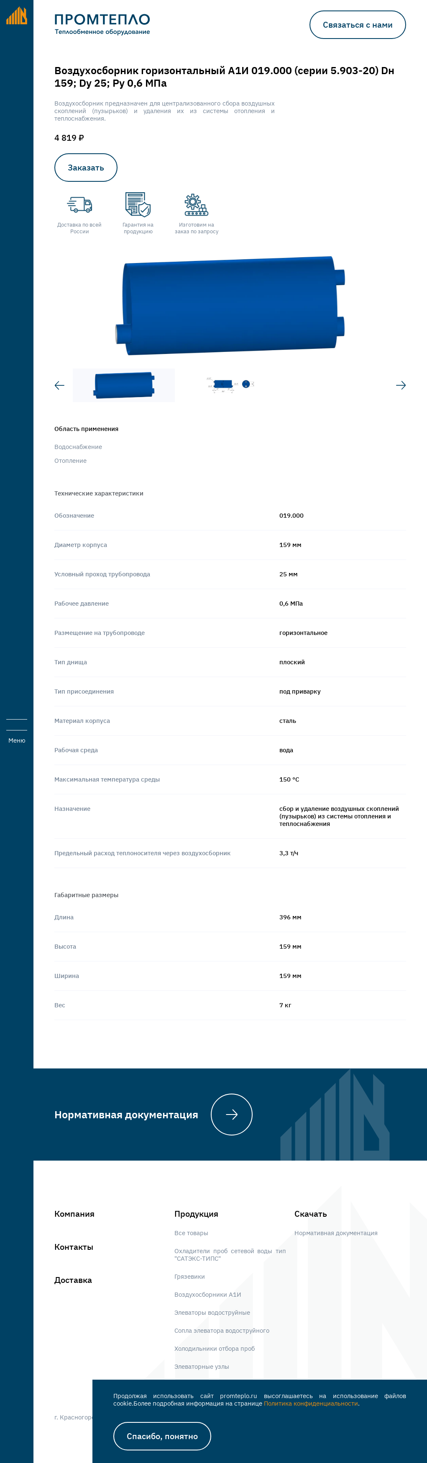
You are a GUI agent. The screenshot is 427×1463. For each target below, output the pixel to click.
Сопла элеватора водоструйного (221, 1330)
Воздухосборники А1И (207, 1294)
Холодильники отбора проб (214, 1348)
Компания (74, 1214)
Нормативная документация (126, 1114)
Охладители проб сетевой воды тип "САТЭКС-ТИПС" (230, 1254)
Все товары (191, 1233)
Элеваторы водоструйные (212, 1312)
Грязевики (189, 1276)
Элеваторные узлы (201, 1366)
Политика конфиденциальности (311, 1403)
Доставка (73, 1280)
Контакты (73, 1247)
